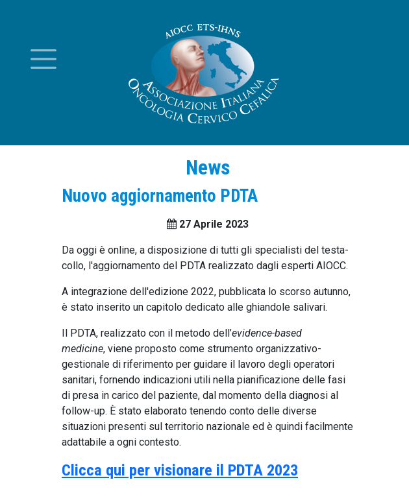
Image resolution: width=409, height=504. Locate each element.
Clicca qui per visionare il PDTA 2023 (180, 470)
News (208, 168)
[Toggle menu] (43, 59)
